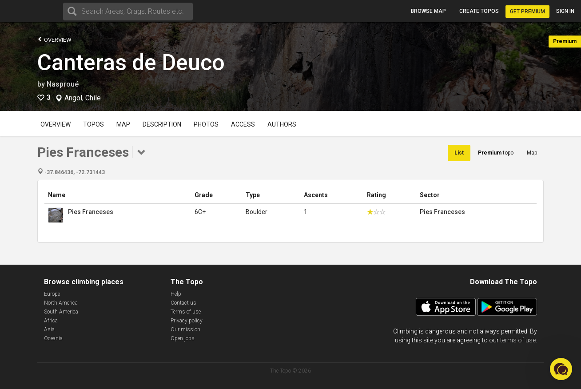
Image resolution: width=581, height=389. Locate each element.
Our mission (185, 329)
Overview (54, 39)
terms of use (518, 340)
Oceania (53, 338)
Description (162, 124)
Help (176, 294)
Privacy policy (187, 321)
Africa (51, 321)
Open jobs (183, 338)
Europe (52, 294)
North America (61, 303)
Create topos (479, 11)
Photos (206, 124)
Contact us (183, 303)
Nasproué (63, 84)
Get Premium (527, 11)
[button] (561, 369)
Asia (49, 329)
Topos (93, 124)
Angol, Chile (82, 98)
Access (243, 124)
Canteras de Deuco (131, 62)
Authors (281, 124)
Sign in (565, 11)
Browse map (428, 11)
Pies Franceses (90, 211)
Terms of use (186, 312)
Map (123, 124)
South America (61, 312)
